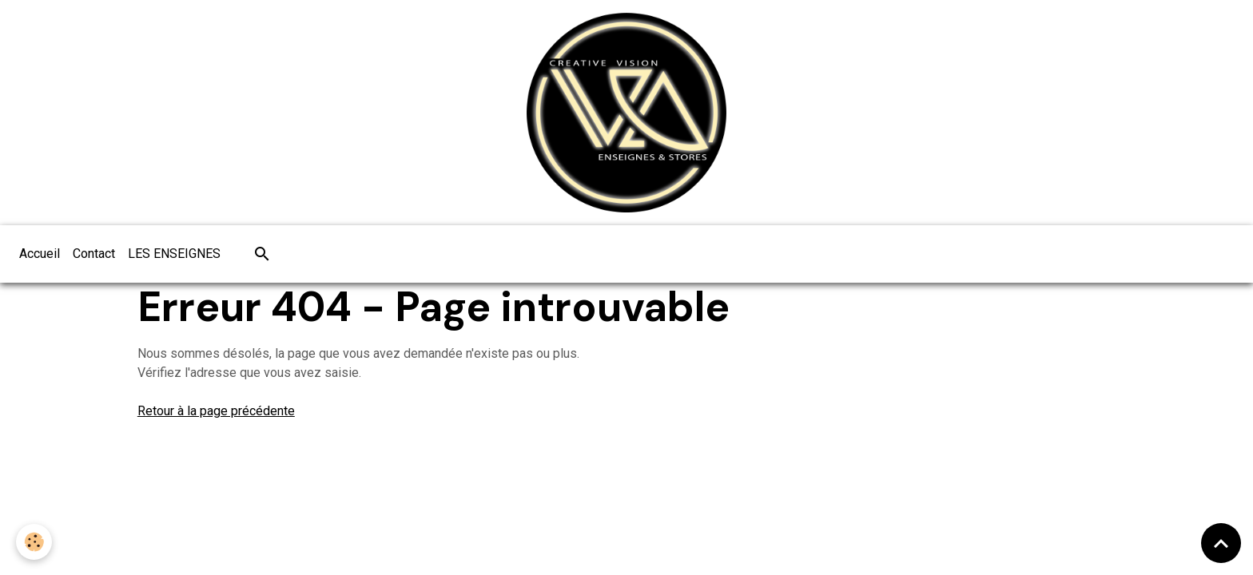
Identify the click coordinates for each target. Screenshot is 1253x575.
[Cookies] (34, 542)
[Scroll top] (1221, 543)
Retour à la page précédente (216, 410)
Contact (94, 253)
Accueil (39, 253)
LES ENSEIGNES (174, 253)
